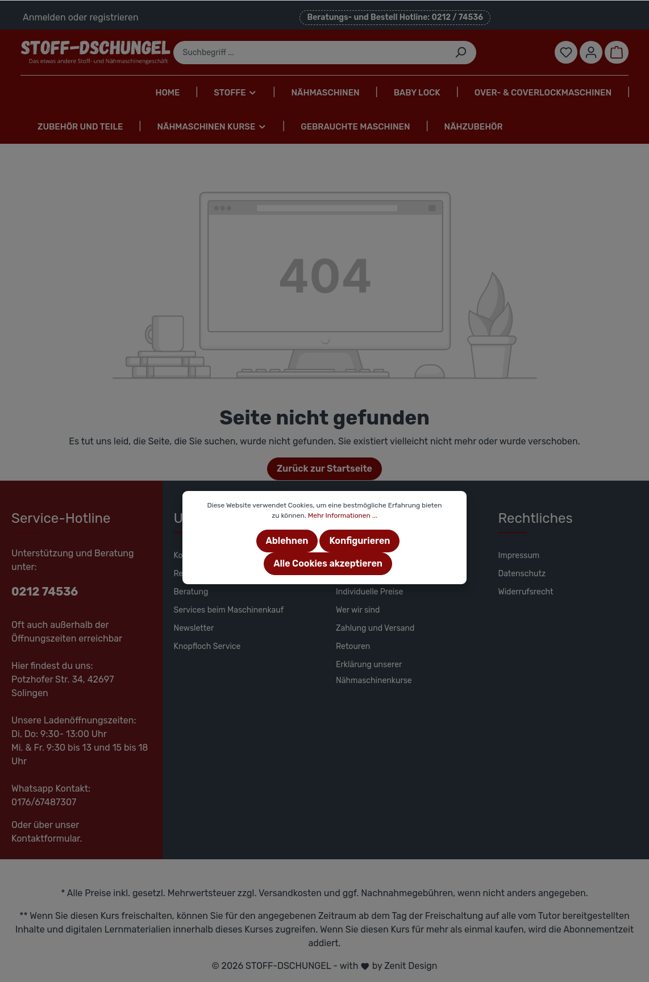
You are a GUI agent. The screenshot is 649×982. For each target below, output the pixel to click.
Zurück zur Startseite (324, 468)
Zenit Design (410, 965)
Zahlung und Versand (375, 628)
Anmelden (44, 17)
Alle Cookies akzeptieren (327, 563)
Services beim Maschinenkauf (229, 610)
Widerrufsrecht (526, 592)
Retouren (353, 646)
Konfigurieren (359, 540)
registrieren (113, 17)
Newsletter (194, 628)
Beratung (191, 592)
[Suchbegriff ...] (309, 52)
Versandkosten (290, 893)
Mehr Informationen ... (342, 515)
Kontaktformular (45, 838)
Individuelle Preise (369, 592)
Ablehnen (287, 540)
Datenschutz (522, 574)
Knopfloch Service (207, 646)
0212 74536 (44, 591)
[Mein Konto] (591, 52)
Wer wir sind (358, 610)
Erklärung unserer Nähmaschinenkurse (374, 672)
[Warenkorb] (617, 52)
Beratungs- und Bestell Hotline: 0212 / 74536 (395, 17)
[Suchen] (460, 52)
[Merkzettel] (566, 52)
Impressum (519, 555)
